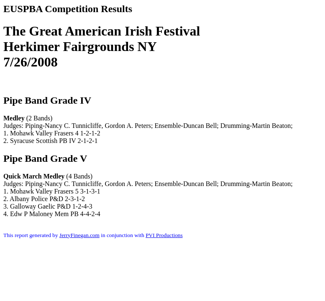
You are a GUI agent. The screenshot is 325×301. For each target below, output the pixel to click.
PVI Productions (164, 235)
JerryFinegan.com (79, 235)
